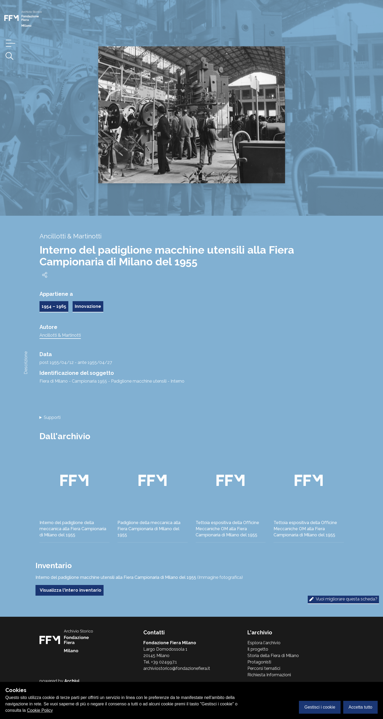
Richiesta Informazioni (269, 674)
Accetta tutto (360, 707)
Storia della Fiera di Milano (273, 655)
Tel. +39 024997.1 (160, 662)
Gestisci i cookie (319, 707)
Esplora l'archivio (264, 642)
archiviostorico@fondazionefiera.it (176, 668)
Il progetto (257, 649)
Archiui (71, 680)
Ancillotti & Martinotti (60, 335)
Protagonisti (259, 662)
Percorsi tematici (263, 668)
